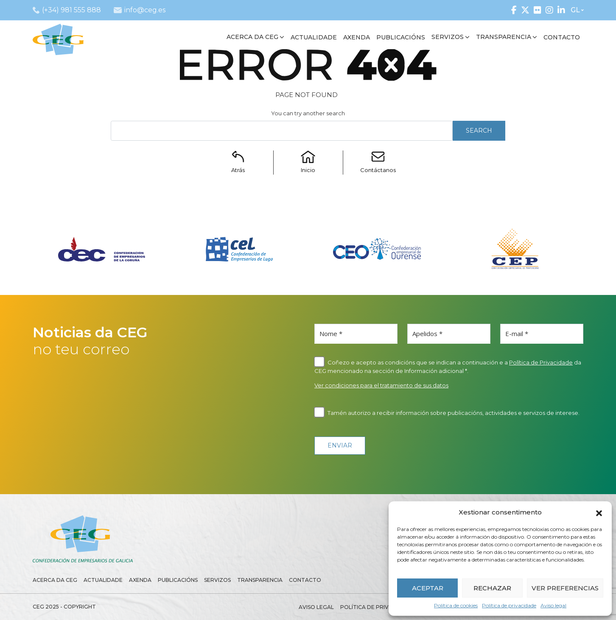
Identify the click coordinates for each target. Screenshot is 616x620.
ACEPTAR (427, 588)
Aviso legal (553, 605)
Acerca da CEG (55, 580)
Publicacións (178, 580)
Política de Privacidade (541, 362)
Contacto (305, 580)
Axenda (140, 580)
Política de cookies (456, 605)
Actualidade (103, 580)
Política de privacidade (509, 605)
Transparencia (260, 580)
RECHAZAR (492, 588)
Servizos (217, 580)
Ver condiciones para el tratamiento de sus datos (381, 385)
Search (479, 130)
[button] (599, 512)
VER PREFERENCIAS (565, 588)
